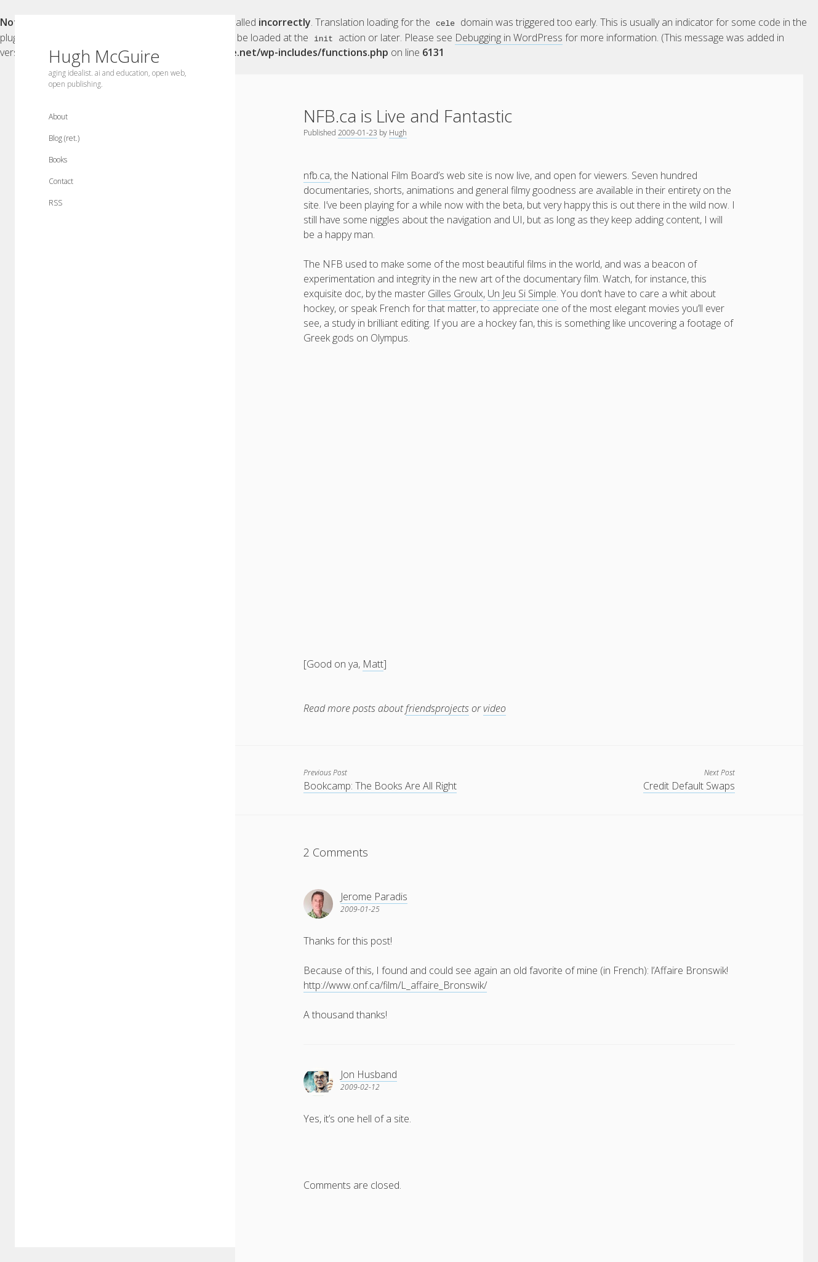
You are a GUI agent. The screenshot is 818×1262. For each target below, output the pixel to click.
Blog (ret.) (64, 138)
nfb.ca (316, 175)
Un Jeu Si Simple (521, 293)
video (494, 707)
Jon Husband (368, 1073)
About (58, 116)
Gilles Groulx (455, 293)
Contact (61, 181)
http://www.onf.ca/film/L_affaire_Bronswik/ (395, 984)
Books (58, 159)
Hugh (398, 132)
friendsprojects (437, 707)
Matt (373, 663)
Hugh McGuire (104, 56)
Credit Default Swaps (689, 785)
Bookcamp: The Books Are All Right (380, 785)
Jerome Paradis (373, 896)
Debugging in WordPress (509, 37)
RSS (55, 203)
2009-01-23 (357, 132)
